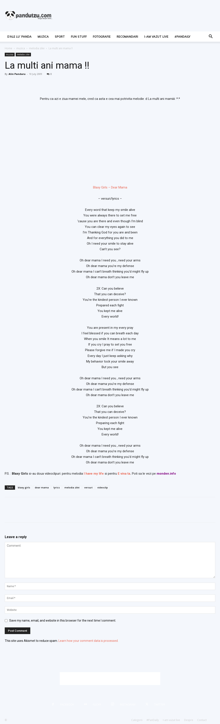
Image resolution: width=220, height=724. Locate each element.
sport (60, 36)
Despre (188, 720)
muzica (43, 36)
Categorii (136, 720)
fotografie (102, 36)
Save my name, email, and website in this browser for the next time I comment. (62, 620)
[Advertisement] (110, 678)
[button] (210, 37)
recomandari (127, 36)
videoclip (102, 487)
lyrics (56, 487)
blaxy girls (24, 487)
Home (8, 48)
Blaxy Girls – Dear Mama (110, 187)
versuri (88, 487)
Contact (202, 720)
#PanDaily (182, 36)
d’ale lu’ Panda (19, 36)
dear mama (42, 487)
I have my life (94, 473)
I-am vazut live (156, 36)
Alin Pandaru (17, 74)
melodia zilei (36, 48)
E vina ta (124, 473)
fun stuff (79, 36)
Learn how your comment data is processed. (88, 640)
